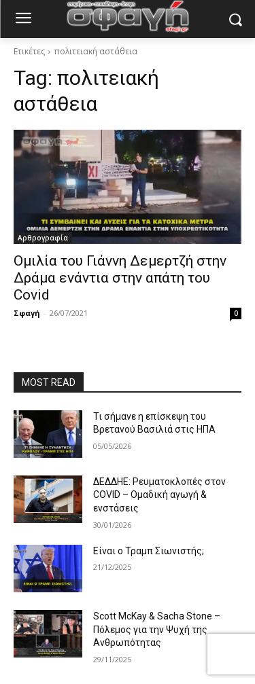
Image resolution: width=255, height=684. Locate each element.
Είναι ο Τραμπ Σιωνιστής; (148, 550)
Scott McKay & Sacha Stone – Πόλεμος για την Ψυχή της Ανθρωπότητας (156, 629)
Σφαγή (27, 313)
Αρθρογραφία (43, 237)
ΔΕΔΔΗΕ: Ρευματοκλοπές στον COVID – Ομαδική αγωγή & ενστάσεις (159, 495)
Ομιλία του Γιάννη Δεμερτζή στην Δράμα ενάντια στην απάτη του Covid (120, 278)
